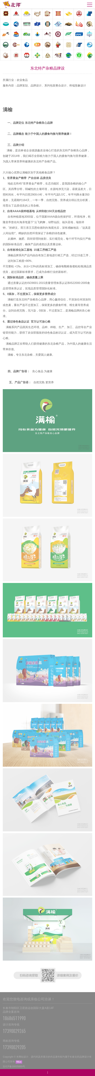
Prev (5, 35)
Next (90, 35)
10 (61, 57)
